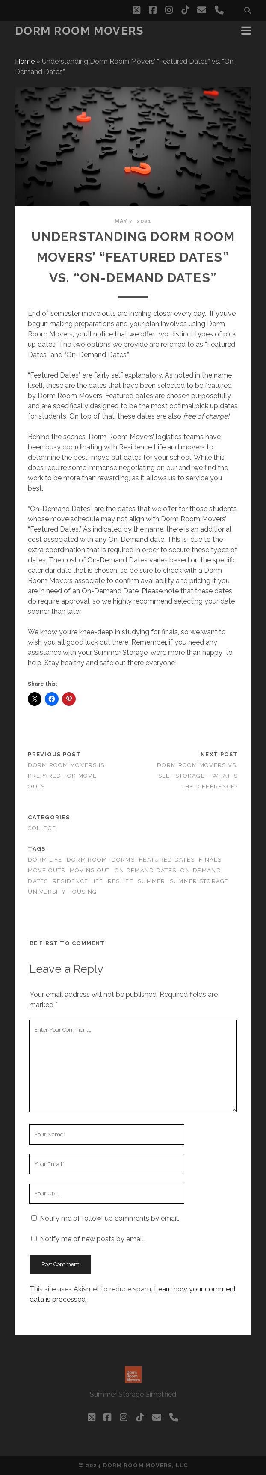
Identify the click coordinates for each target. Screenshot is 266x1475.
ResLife (120, 881)
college (42, 828)
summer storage (199, 881)
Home (25, 61)
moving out (90, 870)
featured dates (167, 859)
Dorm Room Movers (79, 30)
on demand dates (145, 870)
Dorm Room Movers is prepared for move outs (66, 776)
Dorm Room (87, 859)
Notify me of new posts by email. (92, 1239)
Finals (210, 859)
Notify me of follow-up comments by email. (109, 1218)
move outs (46, 870)
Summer (152, 881)
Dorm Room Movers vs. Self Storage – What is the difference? (197, 776)
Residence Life (78, 881)
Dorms (123, 859)
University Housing (62, 892)
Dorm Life (45, 859)
